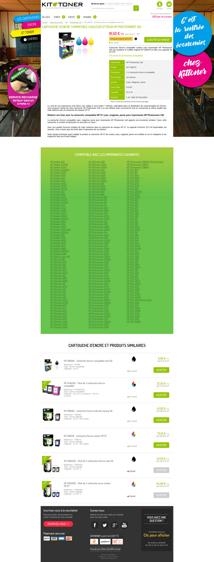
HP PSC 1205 (133, 183)
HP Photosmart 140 (98, 202)
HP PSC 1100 (132, 170)
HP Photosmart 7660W (100, 302)
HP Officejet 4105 (58, 270)
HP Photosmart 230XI (99, 218)
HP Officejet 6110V (97, 186)
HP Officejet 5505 (58, 324)
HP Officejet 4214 (58, 294)
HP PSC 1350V (133, 245)
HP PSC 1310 (132, 216)
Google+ (115, 525)
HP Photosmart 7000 (99, 243)
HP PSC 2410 (133, 305)
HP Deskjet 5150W (58, 188)
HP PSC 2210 (133, 291)
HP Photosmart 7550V (99, 289)
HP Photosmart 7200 (99, 251)
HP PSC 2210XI (134, 297)
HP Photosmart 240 (98, 221)
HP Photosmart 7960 (99, 327)
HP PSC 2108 (133, 259)
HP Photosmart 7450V (99, 278)
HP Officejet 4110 (58, 275)
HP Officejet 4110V (58, 278)
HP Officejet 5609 (97, 175)
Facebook (95, 525)
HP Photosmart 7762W (100, 321)
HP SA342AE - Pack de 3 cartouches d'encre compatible (84, 384)
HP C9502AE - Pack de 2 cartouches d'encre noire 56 (88, 461)
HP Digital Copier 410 (60, 256)
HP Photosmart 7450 (99, 275)
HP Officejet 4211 (58, 289)
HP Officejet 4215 (58, 297)
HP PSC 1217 (132, 207)
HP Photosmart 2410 (98, 224)
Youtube (124, 525)
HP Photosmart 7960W (138, 167)
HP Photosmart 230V (99, 216)
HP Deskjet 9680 (58, 248)
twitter (105, 525)
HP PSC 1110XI (133, 178)
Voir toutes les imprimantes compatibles (126, 55)
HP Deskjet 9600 (58, 240)
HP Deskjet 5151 (57, 191)
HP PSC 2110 (132, 262)
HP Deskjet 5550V (58, 199)
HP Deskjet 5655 (58, 224)
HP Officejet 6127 (97, 191)
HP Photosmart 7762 (99, 318)
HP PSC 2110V (133, 264)
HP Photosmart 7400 (99, 272)
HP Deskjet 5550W (59, 202)
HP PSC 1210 (132, 188)
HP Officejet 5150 (58, 318)
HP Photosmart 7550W (100, 291)
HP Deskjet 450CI (58, 167)
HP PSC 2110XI (133, 267)
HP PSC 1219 (132, 210)
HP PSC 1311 (132, 218)
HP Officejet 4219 (58, 305)
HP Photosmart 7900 (99, 324)
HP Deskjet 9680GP (59, 251)
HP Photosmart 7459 (98, 283)
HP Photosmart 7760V (99, 313)
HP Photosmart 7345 (99, 264)
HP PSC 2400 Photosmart (139, 300)
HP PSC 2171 (132, 275)
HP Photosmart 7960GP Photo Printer (145, 161)
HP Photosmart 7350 (99, 267)
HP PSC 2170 (133, 272)
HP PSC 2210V (133, 294)
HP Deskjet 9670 (58, 245)
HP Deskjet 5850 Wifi (60, 229)
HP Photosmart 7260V (99, 256)
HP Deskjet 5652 (58, 221)
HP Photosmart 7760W (100, 316)
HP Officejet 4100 (58, 267)
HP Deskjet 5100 (58, 175)
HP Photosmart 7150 (98, 245)
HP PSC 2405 (133, 302)
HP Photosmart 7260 (99, 253)
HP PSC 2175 (133, 278)
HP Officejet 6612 (97, 194)
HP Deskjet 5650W (59, 218)
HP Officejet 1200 (58, 262)
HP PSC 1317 (132, 232)
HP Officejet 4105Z (59, 272)
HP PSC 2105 (133, 256)
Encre (71, 17)
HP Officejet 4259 (58, 316)
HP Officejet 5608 (97, 172)
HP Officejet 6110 (96, 183)
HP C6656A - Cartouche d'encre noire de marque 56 (88, 410)
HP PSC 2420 (133, 313)
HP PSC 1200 (133, 180)
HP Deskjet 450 (57, 161)
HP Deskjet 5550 (58, 197)
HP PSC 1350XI (134, 248)
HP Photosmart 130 (98, 199)
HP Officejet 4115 (58, 283)
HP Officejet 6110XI (97, 188)
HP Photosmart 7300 (99, 262)
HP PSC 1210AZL (134, 191)
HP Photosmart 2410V (99, 226)
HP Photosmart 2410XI (99, 229)
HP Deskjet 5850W (59, 232)
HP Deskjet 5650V (58, 216)
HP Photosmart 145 (98, 205)
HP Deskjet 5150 (57, 180)
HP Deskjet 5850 (58, 226)
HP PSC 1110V (133, 175)
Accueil (46, 17)
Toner (57, 17)
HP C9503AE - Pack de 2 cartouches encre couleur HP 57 (87, 485)
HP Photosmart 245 (98, 232)
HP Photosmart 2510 (98, 237)
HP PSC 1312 (132, 221)
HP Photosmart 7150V (99, 248)
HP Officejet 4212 (58, 291)
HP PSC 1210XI (133, 197)
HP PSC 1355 (133, 251)
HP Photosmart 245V (99, 235)
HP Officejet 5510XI (98, 167)
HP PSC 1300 (133, 213)
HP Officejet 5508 (58, 327)
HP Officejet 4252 (58, 310)
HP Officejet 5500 (58, 321)
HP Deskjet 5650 (58, 213)
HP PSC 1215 (132, 202)
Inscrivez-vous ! (57, 524)
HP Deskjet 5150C (58, 183)
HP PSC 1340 (133, 237)
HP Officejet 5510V (97, 164)
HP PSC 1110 (132, 172)
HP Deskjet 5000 (58, 172)
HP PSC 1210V (133, 194)
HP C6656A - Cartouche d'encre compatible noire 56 (88, 360)
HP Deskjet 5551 (57, 205)
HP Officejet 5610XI (98, 180)
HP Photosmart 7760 (99, 310)
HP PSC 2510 (133, 318)
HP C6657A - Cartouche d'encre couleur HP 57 (85, 436)
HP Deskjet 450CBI (59, 164)
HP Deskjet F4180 (58, 253)
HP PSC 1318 (132, 235)
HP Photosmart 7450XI (99, 281)
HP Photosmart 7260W (100, 259)
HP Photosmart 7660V (99, 300)
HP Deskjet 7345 (58, 237)
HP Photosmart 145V (98, 207)
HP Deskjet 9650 (58, 243)
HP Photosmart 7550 (99, 286)
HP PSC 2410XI (133, 310)
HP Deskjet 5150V (58, 186)
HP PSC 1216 (132, 205)
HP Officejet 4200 (58, 286)
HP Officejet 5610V (97, 178)
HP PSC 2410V (133, 308)
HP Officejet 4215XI (59, 302)
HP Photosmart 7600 (99, 294)
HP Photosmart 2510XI (99, 240)
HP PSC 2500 (133, 316)
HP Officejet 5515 (97, 170)
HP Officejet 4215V (59, 300)
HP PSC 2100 (133, 253)
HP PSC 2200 (133, 289)
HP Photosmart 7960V (137, 164)
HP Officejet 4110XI (58, 281)
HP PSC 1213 (132, 199)
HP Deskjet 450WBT (59, 170)
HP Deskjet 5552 (58, 207)
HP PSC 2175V (133, 281)
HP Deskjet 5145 (57, 178)
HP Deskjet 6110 (57, 235)
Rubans (87, 17)
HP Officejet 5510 (97, 161)
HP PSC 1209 (133, 186)
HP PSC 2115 (132, 270)
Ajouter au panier (158, 39)
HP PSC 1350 (133, 243)
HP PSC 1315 (132, 224)
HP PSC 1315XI (133, 229)
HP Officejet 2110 (58, 264)
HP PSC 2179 (133, 286)
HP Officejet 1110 (57, 259)
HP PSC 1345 (133, 240)
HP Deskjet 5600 (58, 210)
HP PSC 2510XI (134, 321)
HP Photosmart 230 (98, 213)
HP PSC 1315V (133, 226)
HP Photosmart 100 (98, 197)
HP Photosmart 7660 (99, 297)
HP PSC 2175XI (133, 283)
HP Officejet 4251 (58, 308)
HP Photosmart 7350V (99, 270)
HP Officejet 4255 (58, 313)
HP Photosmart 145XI (99, 210)
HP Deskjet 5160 (57, 194)
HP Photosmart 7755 (99, 308)
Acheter (161, 370)
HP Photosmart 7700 (99, 305)
